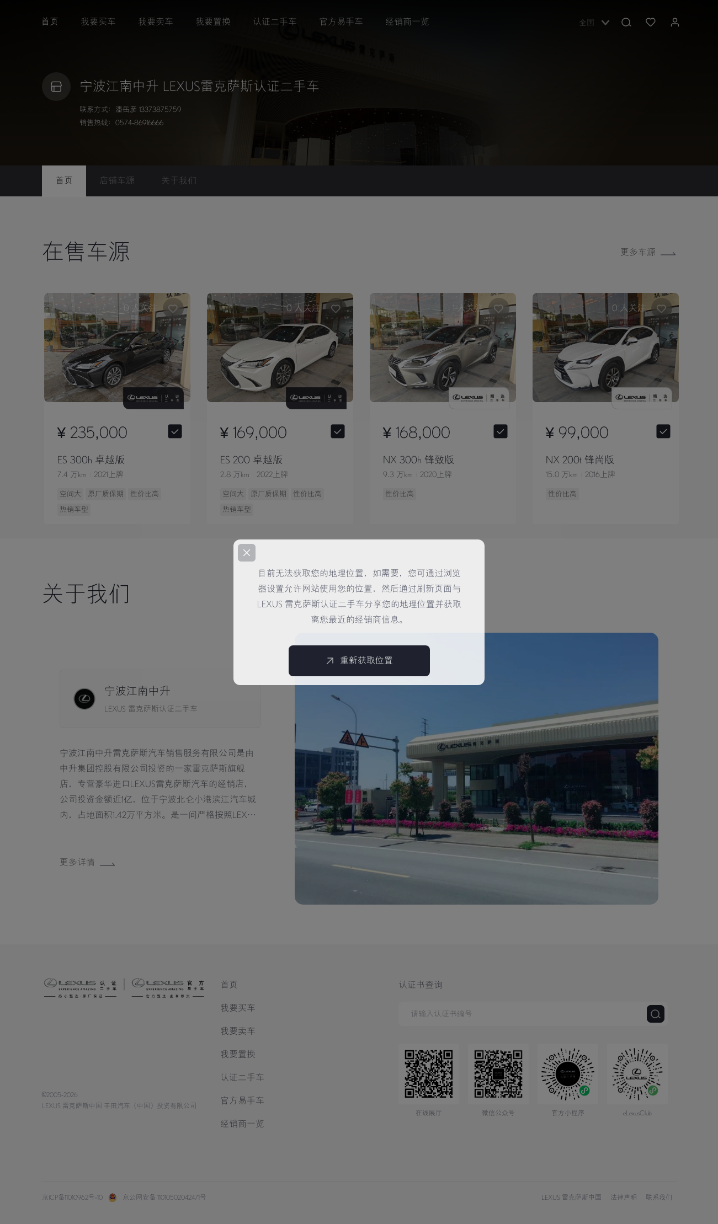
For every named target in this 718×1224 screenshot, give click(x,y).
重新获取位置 (359, 661)
